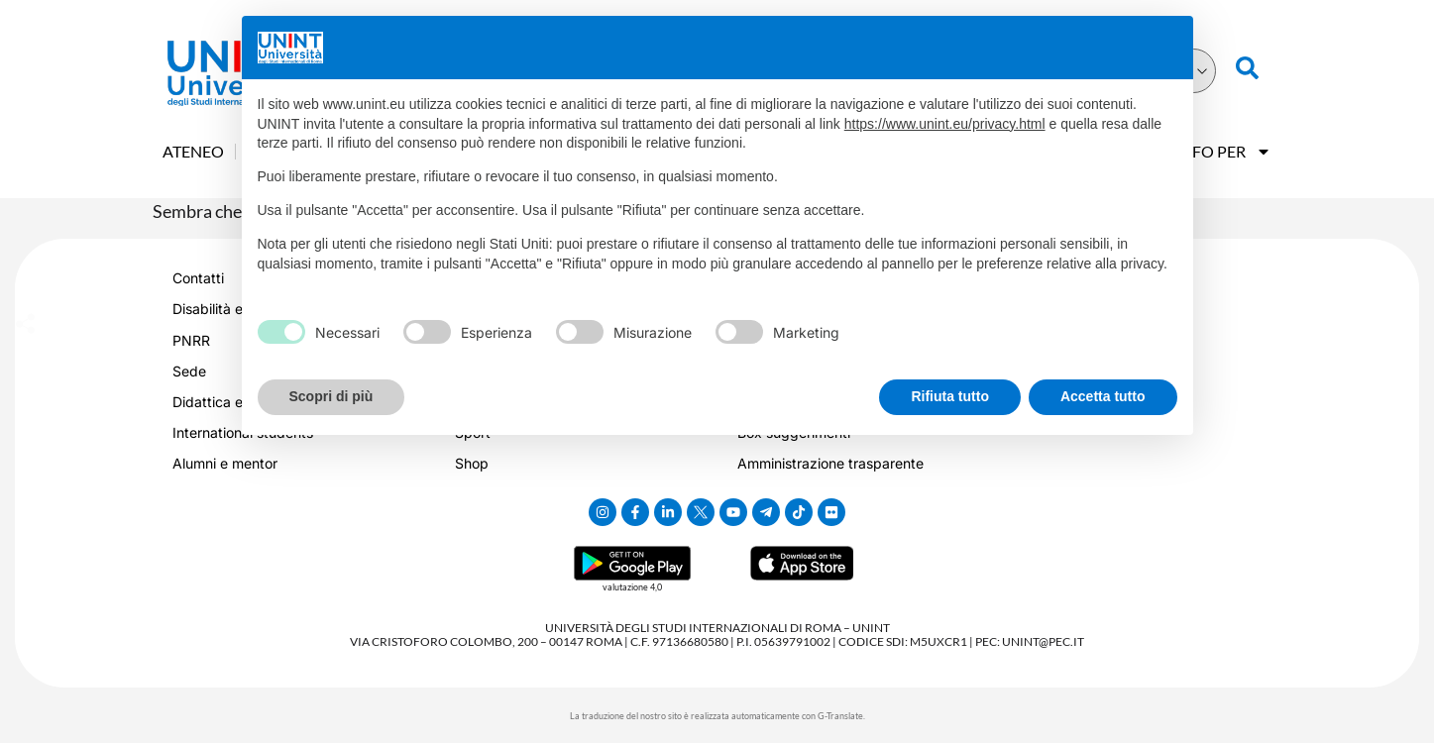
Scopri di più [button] (331, 396)
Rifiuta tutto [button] (950, 396)
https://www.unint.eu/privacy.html (945, 124)
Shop (472, 463)
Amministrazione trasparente (830, 463)
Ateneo (193, 151)
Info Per (1223, 151)
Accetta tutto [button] (1103, 396)
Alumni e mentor (224, 463)
